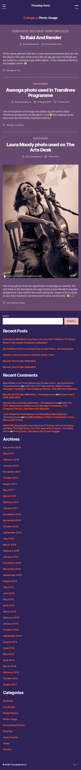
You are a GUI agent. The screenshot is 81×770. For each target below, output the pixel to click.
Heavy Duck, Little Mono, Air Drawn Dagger (36, 431)
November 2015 (12, 569)
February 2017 (11, 502)
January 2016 (11, 556)
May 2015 (8, 599)
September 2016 (12, 532)
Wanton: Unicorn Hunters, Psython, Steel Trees (28, 355)
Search (6, 316)
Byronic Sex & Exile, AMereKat (19, 367)
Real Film (8, 731)
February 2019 (11, 459)
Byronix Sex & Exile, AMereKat (19, 361)
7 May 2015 (53, 156)
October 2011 (10, 678)
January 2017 (10, 508)
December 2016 (12, 514)
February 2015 (11, 617)
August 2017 (10, 484)
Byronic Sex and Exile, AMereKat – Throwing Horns (30, 402)
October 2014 (10, 629)
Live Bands (9, 707)
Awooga (10, 125)
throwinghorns (32, 44)
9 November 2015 (53, 44)
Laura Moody (12, 303)
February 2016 (11, 550)
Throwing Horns (40, 5)
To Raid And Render (40, 37)
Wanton (7, 749)
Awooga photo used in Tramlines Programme (40, 92)
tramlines (19, 125)
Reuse (22, 303)
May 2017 (8, 490)
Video (6, 743)
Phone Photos (20, 31)
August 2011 (10, 684)
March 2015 (9, 611)
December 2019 (12, 447)
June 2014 (9, 648)
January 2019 (11, 465)
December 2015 (12, 563)
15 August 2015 (44, 102)
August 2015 (10, 581)
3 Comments (63, 102)
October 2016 (10, 526)
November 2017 (12, 471)
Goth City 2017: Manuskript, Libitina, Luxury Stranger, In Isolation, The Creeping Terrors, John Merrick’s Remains (40, 387)
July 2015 (8, 587)
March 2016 (9, 544)
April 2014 (9, 660)
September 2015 (12, 575)
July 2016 (8, 538)
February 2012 (11, 672)
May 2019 (8, 453)
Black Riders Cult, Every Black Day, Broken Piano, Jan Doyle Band (38, 348)
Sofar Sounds (10, 737)
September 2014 (12, 635)
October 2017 (10, 477)
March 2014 (9, 666)
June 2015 (9, 593)
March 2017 (9, 496)
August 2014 (10, 642)
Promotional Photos (57, 31)
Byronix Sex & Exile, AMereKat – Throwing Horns (29, 394)
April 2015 (9, 605)
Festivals (8, 701)
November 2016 (12, 520)
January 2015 (11, 623)
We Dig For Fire (13, 70)
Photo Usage (36, 31)
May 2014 (8, 654)
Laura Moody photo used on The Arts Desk (41, 147)
